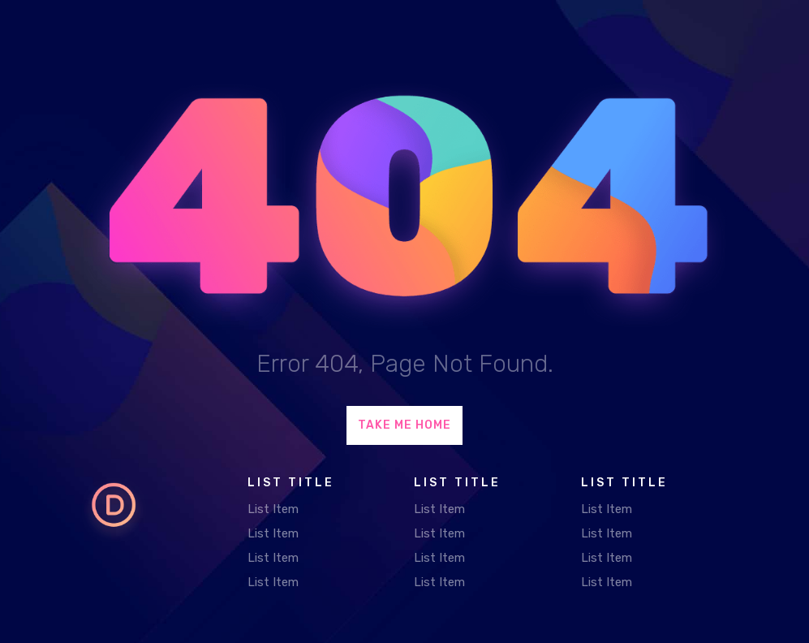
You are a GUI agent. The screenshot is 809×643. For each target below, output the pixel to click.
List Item (273, 509)
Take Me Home (404, 425)
